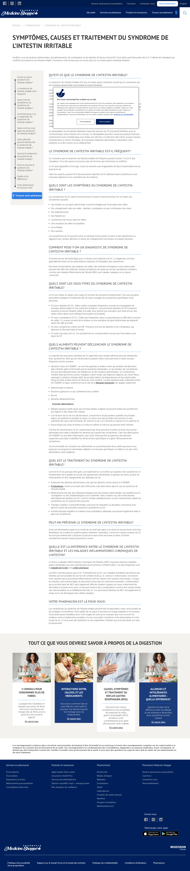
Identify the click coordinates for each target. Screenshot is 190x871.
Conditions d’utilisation (135, 863)
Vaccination (12, 776)
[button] (4, 3)
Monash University (105, 383)
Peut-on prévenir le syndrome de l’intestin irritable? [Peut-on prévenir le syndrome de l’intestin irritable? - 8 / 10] (25, 168)
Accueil (17, 25)
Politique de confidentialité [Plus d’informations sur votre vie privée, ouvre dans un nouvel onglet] (123, 114)
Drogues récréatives (106, 802)
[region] (96, 108)
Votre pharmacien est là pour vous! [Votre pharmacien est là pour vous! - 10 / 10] (25, 186)
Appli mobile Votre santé (63, 772)
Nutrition (101, 798)
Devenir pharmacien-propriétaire (107, 4)
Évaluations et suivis (15, 779)
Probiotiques (57, 486)
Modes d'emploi (104, 776)
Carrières (131, 4)
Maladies (101, 779)
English (183, 4)
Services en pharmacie (17, 765)
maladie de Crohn (59, 568)
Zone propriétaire (16, 865)
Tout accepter (104, 122)
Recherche (102, 772)
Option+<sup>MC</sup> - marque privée (70, 783)
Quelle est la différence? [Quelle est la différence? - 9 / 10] (22, 177)
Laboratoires (103, 791)
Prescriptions (12, 772)
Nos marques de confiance (64, 787)
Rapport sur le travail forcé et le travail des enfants (61, 863)
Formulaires (102, 783)
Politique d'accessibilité (19, 863)
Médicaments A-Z (105, 806)
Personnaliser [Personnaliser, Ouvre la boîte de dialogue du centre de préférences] (85, 122)
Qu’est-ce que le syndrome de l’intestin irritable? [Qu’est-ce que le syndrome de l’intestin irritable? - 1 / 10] (25, 80)
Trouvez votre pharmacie (29, 195)
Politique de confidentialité (105, 863)
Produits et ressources (63, 765)
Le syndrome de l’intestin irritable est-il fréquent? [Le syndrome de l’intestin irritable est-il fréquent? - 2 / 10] (27, 91)
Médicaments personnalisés (19, 783)
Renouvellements (167, 4)
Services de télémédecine (64, 779)
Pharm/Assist (33, 25)
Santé (99, 787)
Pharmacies (159, 863)
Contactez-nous (147, 4)
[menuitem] (111, 13)
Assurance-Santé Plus (62, 776)
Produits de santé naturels (109, 795)
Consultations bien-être (17, 787)
